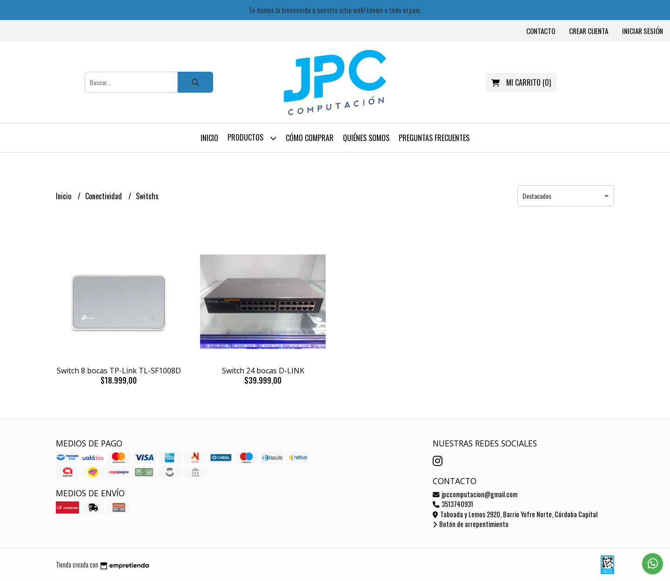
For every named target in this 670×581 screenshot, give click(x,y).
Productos (252, 138)
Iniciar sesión (642, 31)
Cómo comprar (310, 137)
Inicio (209, 137)
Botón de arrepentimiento (471, 524)
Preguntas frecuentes (434, 137)
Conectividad (104, 196)
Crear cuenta (588, 31)
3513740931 (453, 504)
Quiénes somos (366, 137)
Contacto (540, 31)
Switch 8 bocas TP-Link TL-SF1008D (119, 370)
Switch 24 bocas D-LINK (263, 370)
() (521, 82)
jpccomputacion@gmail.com (475, 494)
